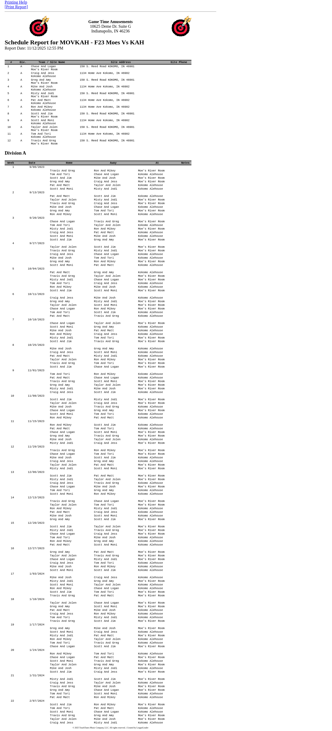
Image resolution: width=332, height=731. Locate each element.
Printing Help (16, 2)
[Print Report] (16, 7)
